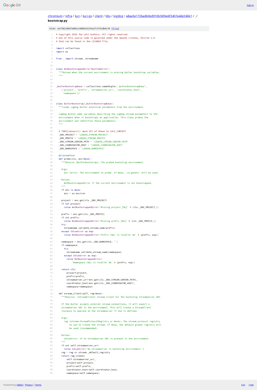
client (99, 16)
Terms (38, 384)
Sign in (250, 5)
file (115, 28)
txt (243, 384)
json (251, 384)
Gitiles (20, 384)
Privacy (29, 384)
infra (68, 16)
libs (108, 16)
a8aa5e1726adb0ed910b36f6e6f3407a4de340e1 (159, 16)
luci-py (87, 16)
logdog (118, 16)
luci (77, 16)
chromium (55, 16)
